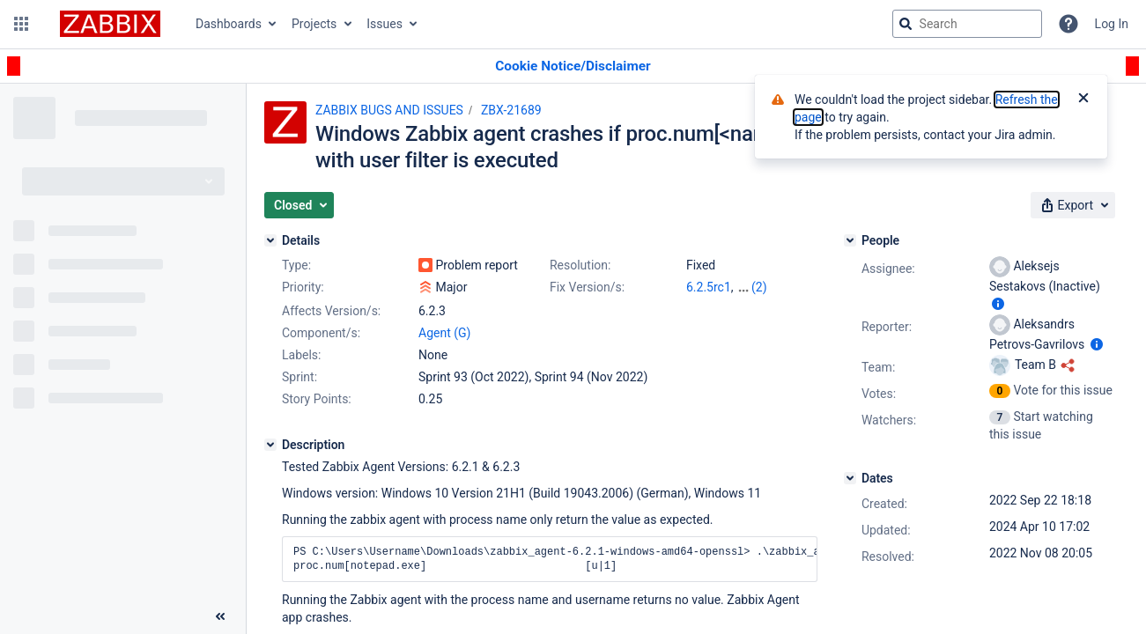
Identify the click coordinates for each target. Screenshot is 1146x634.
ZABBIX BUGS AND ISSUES (389, 110)
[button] (21, 23)
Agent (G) (444, 333)
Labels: (301, 355)
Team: (878, 367)
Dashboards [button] (229, 24)
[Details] (270, 240)
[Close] (1083, 99)
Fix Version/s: (587, 287)
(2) (759, 287)
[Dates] (850, 478)
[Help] (1068, 24)
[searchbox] (967, 24)
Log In (1111, 24)
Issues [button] (384, 24)
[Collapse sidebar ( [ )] (220, 616)
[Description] (270, 445)
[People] (850, 240)
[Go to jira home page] (110, 23)
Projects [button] (314, 24)
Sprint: (299, 377)
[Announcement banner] (573, 66)
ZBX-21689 (511, 110)
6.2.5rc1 (708, 287)
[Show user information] (998, 304)
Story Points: (316, 399)
